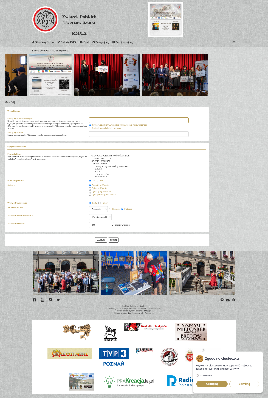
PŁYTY (147, 171)
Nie (100, 180)
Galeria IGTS (66, 42)
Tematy (103, 203)
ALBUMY (147, 169)
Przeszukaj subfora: (16, 180)
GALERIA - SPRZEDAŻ (147, 161)
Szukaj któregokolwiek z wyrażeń (105, 128)
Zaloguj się (100, 42)
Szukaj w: (11, 185)
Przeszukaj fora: (14, 154)
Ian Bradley (141, 306)
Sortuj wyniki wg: (15, 207)
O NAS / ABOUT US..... (147, 158)
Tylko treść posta (98, 188)
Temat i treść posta (99, 185)
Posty (93, 203)
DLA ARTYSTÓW (147, 174)
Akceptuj (212, 384)
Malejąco (126, 209)
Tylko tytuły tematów (100, 191)
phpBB (128, 308)
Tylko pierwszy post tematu (102, 194)
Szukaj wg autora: (15, 132)
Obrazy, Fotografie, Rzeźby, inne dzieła (147, 166)
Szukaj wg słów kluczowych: (20, 118)
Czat (84, 42)
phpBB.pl (147, 311)
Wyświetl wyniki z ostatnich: (20, 215)
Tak (92, 180)
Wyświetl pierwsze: (16, 223)
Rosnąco (114, 209)
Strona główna (43, 42)
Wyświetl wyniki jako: (17, 203)
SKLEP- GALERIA (147, 163)
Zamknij (244, 384)
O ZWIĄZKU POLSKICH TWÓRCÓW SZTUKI (147, 155)
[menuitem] (234, 300)
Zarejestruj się (122, 42)
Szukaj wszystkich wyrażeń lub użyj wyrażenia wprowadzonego (118, 125)
